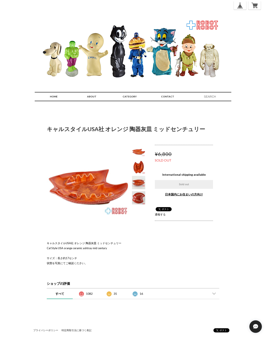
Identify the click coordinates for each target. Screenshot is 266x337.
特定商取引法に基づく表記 (76, 330)
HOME (54, 96)
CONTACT (167, 96)
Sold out (184, 184)
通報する (160, 214)
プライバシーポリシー (45, 330)
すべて (59, 293)
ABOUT (91, 96)
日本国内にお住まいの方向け (184, 194)
